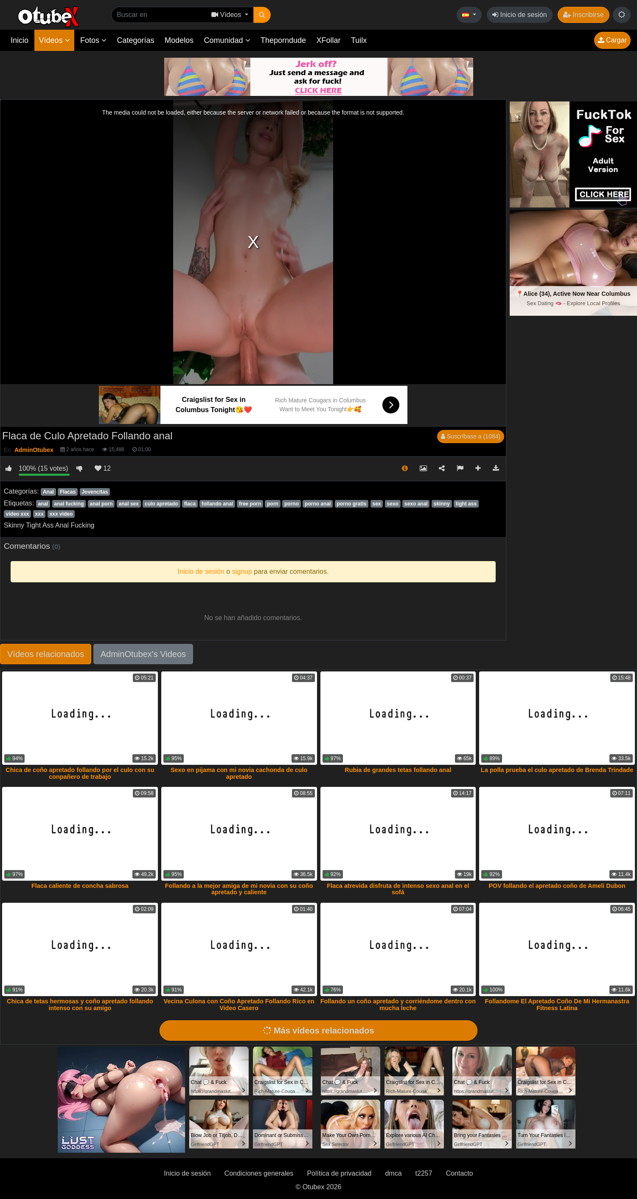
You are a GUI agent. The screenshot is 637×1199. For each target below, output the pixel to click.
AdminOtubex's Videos (143, 654)
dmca (393, 1173)
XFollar (329, 40)
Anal (48, 492)
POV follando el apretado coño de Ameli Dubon (556, 885)
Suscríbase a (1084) (470, 436)
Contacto (459, 1173)
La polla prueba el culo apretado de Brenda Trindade (557, 770)
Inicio (19, 40)
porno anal (318, 504)
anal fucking (69, 504)
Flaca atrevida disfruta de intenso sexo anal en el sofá (398, 889)
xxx (39, 514)
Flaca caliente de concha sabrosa (80, 885)
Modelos (179, 40)
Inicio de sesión (519, 14)
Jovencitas (94, 492)
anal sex (129, 504)
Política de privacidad (339, 1173)
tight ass (466, 504)
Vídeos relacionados (45, 654)
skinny (442, 504)
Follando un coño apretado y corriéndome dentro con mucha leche (398, 1004)
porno (291, 504)
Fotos (93, 40)
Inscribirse (583, 14)
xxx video (61, 514)
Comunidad (227, 40)
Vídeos (54, 40)
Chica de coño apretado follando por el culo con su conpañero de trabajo (80, 773)
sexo (392, 504)
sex (377, 504)
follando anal (217, 504)
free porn (250, 504)
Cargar (612, 40)
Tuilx (359, 40)
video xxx (17, 514)
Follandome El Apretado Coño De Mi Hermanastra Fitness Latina (557, 1004)
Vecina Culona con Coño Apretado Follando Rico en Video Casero (238, 1004)
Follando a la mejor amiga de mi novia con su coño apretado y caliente (239, 889)
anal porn (101, 504)
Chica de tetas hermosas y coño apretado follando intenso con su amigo (80, 1004)
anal (43, 504)
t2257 (423, 1173)
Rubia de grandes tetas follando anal (398, 770)
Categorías (135, 40)
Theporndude (283, 40)
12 (103, 468)
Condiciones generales (259, 1173)
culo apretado (161, 504)
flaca (190, 504)
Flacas (68, 492)
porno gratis (351, 504)
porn (272, 504)
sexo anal (416, 504)
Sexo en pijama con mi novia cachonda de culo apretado (239, 773)
